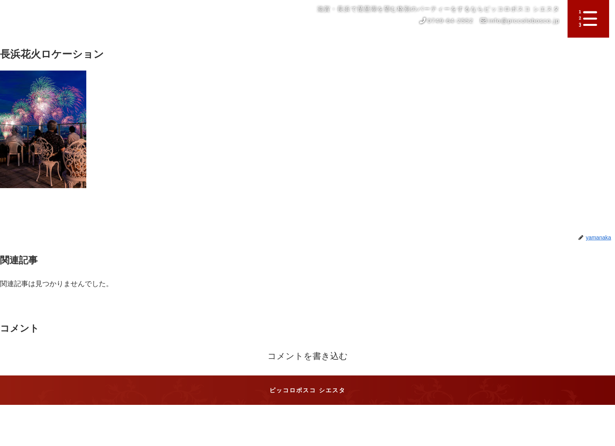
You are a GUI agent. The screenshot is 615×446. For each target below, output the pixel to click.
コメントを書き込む (307, 356)
